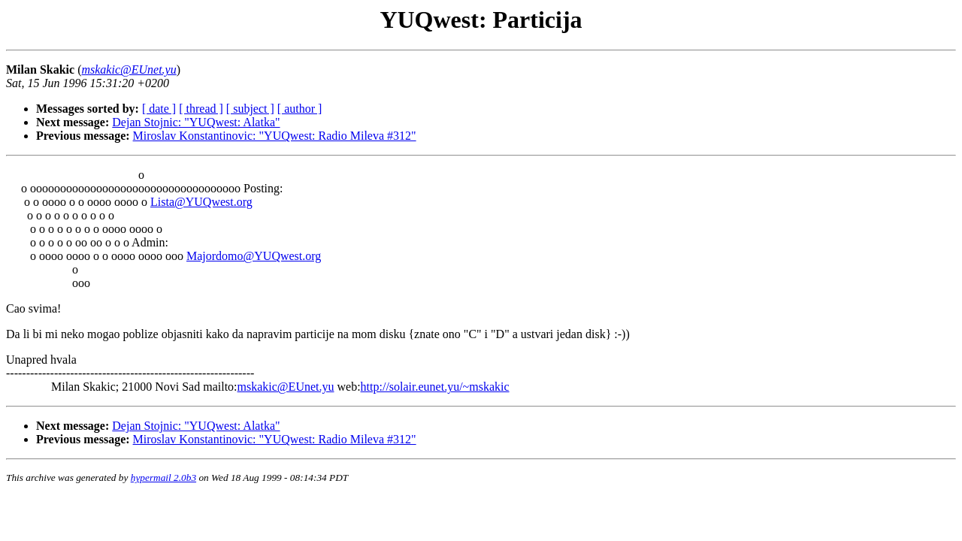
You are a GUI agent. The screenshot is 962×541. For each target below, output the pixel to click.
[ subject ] (250, 108)
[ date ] (159, 108)
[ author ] (299, 108)
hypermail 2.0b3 (163, 477)
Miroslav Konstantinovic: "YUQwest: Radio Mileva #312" (274, 135)
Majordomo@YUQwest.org (253, 255)
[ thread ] (201, 108)
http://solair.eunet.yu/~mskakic (435, 386)
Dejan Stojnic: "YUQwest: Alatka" (196, 122)
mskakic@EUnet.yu (285, 386)
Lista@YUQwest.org (201, 201)
